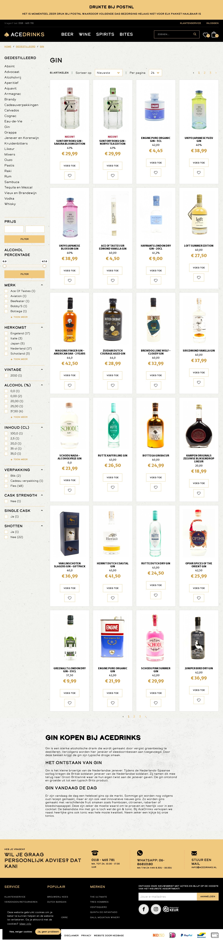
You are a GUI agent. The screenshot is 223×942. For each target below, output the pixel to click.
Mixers (9, 154)
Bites (126, 34)
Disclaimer (71, 935)
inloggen (212, 23)
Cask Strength (20, 495)
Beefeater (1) (19, 301)
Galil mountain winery (105, 917)
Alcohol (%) (17, 385)
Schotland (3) (20, 353)
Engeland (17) (20, 333)
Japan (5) (17, 343)
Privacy (86, 935)
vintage (12, 369)
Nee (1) (15, 501)
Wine (85, 34)
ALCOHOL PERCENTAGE (17, 252)
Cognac (10, 116)
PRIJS (10, 221)
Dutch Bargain (56, 902)
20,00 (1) (16, 401)
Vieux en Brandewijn (20, 193)
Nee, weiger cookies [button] (20, 931)
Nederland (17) (21, 348)
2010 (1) (16, 375)
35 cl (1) (15, 448)
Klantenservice (14, 896)
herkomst (15, 327)
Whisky (10, 204)
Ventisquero (98, 907)
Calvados (11, 110)
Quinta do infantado (103, 912)
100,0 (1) (16, 433)
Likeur (9, 149)
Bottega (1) (18, 311)
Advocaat (11, 72)
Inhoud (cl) (16, 427)
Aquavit (10, 88)
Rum (7, 176)
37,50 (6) (16, 411)
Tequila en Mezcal (18, 187)
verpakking (17, 469)
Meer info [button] (25, 923)
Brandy (10, 99)
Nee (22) (16, 537)
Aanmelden (207, 896)
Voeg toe (70, 165)
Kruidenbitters (16, 143)
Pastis (9, 165)
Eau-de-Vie (13, 121)
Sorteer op (83, 72)
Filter (25, 239)
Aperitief (11, 83)
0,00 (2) (16, 396)
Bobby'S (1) (18, 306)
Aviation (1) (18, 296)
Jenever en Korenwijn (21, 138)
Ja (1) (14, 516)
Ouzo (8, 160)
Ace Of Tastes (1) (22, 291)
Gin (7, 127)
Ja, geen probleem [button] (48, 931)
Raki (7, 171)
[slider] (4, 266)
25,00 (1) (16, 406)
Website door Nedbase (109, 935)
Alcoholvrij (12, 77)
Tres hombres (99, 902)
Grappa (10, 132)
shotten (13, 526)
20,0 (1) (15, 443)
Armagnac (12, 93)
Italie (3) (16, 338)
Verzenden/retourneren (20, 902)
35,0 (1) (15, 453)
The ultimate (98, 896)
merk (10, 285)
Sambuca (11, 182)
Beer (67, 34)
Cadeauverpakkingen (21, 105)
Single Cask (17, 510)
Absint (9, 66)
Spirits (105, 34)
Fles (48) (16, 485)
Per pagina (137, 72)
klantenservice (190, 23)
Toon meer (21, 316)
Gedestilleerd (20, 58)
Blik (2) (15, 475)
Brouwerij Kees (57, 896)
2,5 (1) (14, 438)
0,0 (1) (15, 391)
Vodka (9, 198)
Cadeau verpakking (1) (26, 480)
